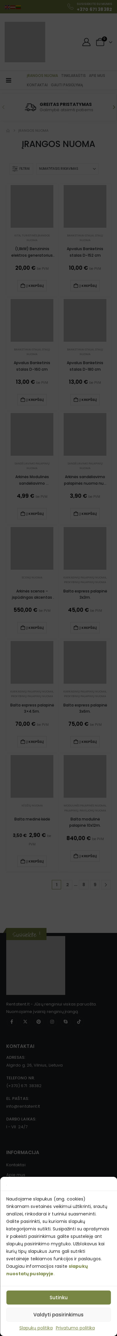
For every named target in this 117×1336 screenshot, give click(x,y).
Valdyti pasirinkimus (58, 1314)
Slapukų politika (36, 1328)
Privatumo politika (75, 1328)
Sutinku (59, 1297)
